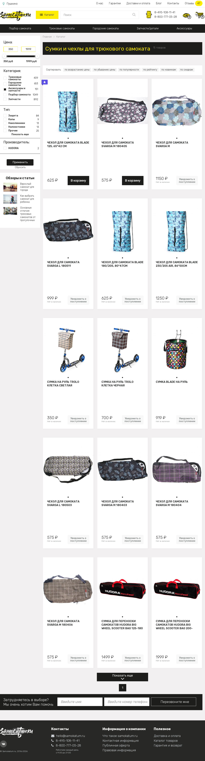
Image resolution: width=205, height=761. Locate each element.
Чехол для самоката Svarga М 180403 (117, 503)
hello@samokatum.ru (68, 735)
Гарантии (115, 3)
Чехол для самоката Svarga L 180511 (63, 264)
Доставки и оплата (138, 3)
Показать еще (122, 675)
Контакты (173, 3)
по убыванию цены (104, 69)
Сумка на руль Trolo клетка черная (117, 383)
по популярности (129, 69)
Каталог (47, 14)
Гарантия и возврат (168, 745)
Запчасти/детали (148, 28)
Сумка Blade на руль (172, 381)
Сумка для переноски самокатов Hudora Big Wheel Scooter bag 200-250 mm (174, 625)
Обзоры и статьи (20, 178)
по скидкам (186, 69)
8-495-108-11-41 (164, 12)
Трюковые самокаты (62, 28)
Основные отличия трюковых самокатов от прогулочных (28, 214)
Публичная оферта (116, 745)
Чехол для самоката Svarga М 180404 (172, 503)
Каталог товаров (166, 740)
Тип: (6, 109)
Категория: (12, 71)
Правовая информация (119, 750)
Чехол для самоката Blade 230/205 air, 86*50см (177, 264)
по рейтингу (150, 69)
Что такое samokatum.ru (120, 735)
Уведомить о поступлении (187, 180)
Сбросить (20, 167)
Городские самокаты (106, 28)
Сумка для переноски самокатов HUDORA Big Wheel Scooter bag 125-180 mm (122, 625)
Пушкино (10, 3)
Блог (159, 3)
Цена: (7, 42)
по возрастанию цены (77, 69)
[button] (68, 138)
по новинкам (168, 69)
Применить (20, 162)
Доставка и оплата (167, 735)
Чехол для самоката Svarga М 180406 (63, 623)
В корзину (78, 180)
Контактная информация (120, 740)
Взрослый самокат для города (27, 186)
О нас (99, 3)
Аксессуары (184, 28)
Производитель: (16, 142)
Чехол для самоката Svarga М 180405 (117, 144)
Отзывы (193, 3)
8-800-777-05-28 (165, 16)
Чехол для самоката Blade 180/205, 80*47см (122, 264)
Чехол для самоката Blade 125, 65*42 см (68, 144)
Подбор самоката (20, 28)
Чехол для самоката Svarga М (172, 144)
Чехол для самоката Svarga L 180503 (63, 503)
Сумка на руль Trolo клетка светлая (63, 383)
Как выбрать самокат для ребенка (27, 198)
